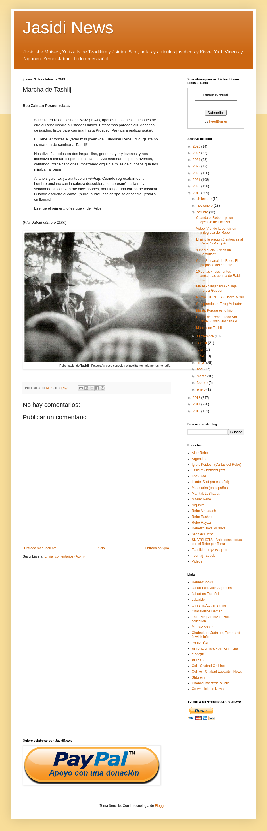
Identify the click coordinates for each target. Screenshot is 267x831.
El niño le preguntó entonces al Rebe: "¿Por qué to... (219, 241)
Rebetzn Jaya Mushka (209, 528)
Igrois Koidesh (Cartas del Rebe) (216, 465)
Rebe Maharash (204, 511)
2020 (197, 186)
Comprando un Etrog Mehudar (219, 304)
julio (200, 349)
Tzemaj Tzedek (203, 556)
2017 (197, 404)
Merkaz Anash (202, 627)
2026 (197, 146)
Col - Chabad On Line (208, 666)
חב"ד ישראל (201, 643)
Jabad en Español (205, 594)
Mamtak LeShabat (205, 494)
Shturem (198, 677)
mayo (201, 363)
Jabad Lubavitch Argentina (212, 588)
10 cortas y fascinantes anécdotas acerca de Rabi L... (218, 276)
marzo (202, 376)
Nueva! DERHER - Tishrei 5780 (220, 297)
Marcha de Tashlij (209, 328)
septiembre (206, 336)
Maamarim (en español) (210, 488)
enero (201, 389)
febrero (202, 383)
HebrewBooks (202, 582)
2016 (197, 411)
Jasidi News (68, 27)
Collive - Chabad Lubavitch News (217, 671)
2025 (197, 153)
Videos (197, 561)
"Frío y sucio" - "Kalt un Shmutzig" (213, 252)
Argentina (199, 459)
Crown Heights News (208, 689)
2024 (197, 160)
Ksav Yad (199, 476)
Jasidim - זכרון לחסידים (209, 470)
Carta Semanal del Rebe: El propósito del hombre (217, 263)
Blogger (160, 806)
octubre (203, 212)
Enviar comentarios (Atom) (64, 556)
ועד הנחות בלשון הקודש (209, 606)
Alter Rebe (200, 453)
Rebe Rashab (202, 517)
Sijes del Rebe (203, 534)
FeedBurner (218, 121)
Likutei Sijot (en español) (210, 482)
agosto (202, 343)
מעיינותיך (198, 654)
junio (201, 356)
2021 (197, 180)
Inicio (101, 548)
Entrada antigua (157, 548)
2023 (197, 166)
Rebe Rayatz (201, 523)
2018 (197, 398)
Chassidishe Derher (207, 611)
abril (200, 369)
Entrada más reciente (40, 548)
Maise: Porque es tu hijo (214, 310)
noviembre (205, 206)
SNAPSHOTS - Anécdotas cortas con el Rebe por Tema (217, 542)
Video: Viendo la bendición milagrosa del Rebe (216, 231)
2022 (197, 173)
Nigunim (198, 505)
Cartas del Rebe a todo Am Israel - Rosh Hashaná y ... (218, 319)
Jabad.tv (198, 600)
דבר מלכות (200, 660)
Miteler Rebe (201, 499)
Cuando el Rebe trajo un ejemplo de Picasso (214, 220)
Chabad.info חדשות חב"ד (210, 683)
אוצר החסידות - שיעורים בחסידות (215, 648)
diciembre (204, 199)
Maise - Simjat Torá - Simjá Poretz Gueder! (216, 288)
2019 (197, 193)
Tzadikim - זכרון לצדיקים (209, 550)
